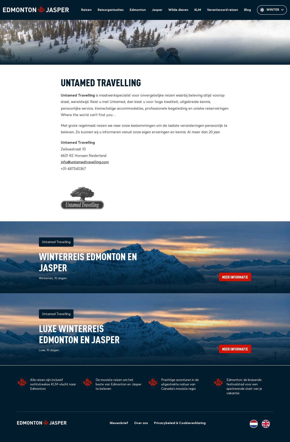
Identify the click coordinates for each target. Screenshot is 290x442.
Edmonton (139, 10)
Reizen (88, 10)
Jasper (158, 10)
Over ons (141, 423)
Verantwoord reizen (223, 10)
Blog (247, 10)
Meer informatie (235, 277)
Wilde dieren (179, 10)
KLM (198, 10)
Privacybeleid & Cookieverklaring (180, 423)
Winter (272, 10)
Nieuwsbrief (119, 423)
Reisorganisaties (112, 10)
